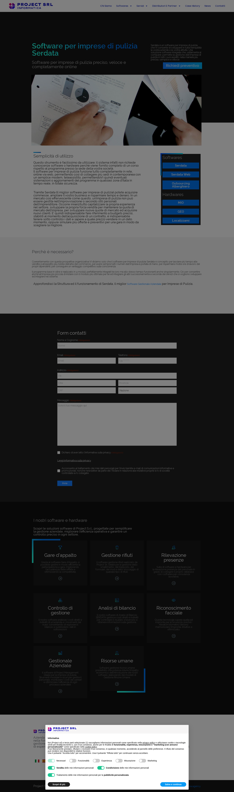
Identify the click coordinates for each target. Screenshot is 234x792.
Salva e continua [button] (173, 784)
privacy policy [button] (149, 742)
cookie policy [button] (91, 747)
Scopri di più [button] (59, 784)
